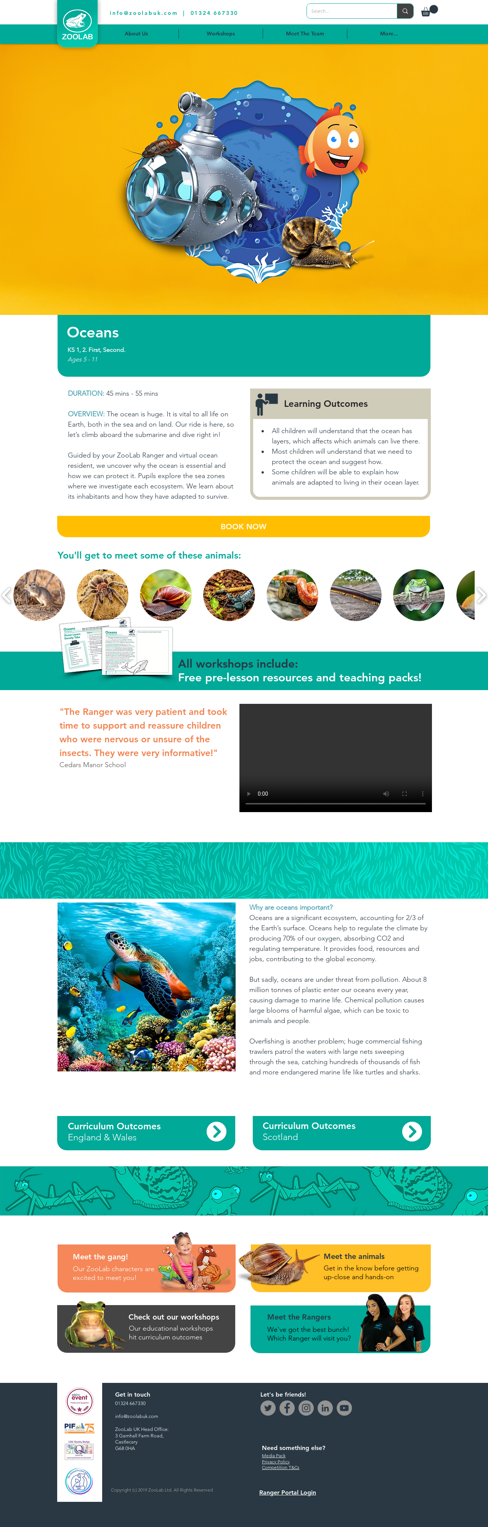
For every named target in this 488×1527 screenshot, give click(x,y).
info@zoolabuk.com (144, 13)
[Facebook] (287, 1408)
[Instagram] (306, 1408)
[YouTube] (344, 1408)
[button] (429, 10)
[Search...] (346, 11)
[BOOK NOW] (243, 526)
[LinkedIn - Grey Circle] (325, 1408)
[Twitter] (268, 1408)
